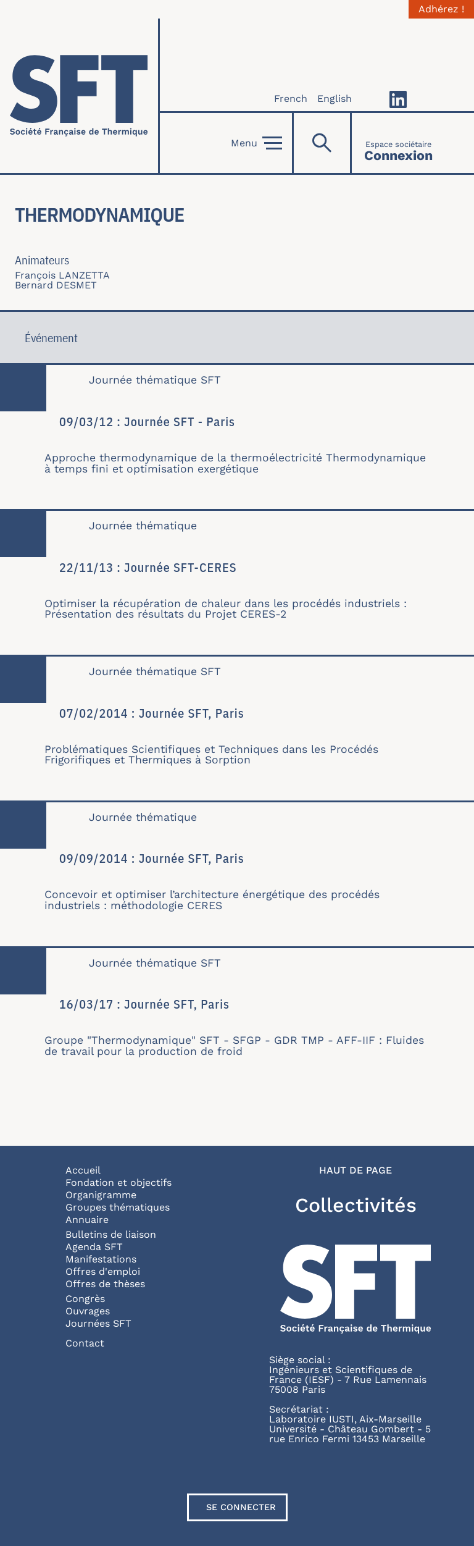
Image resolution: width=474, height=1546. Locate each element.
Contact (84, 1343)
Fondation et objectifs (118, 1182)
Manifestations (100, 1259)
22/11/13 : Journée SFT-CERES (148, 567)
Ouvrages (87, 1311)
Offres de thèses (105, 1284)
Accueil (83, 1170)
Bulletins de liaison (110, 1234)
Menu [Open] (256, 143)
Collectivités (356, 1205)
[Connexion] (398, 143)
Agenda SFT (94, 1247)
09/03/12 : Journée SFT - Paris (147, 421)
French (290, 98)
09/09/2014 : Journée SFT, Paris (151, 858)
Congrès (85, 1298)
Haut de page (355, 1170)
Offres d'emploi (102, 1271)
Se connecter (241, 1507)
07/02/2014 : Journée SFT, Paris (151, 713)
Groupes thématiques (117, 1207)
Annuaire (87, 1219)
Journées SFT (98, 1323)
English (334, 98)
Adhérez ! (441, 9)
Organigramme (100, 1195)
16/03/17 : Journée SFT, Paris (144, 1004)
